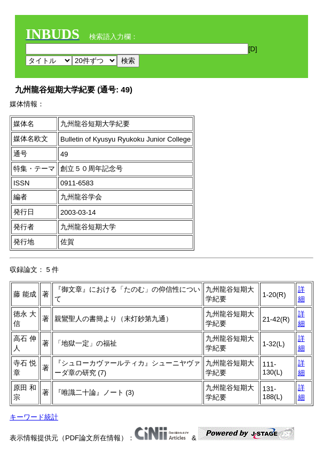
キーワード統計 (34, 417)
